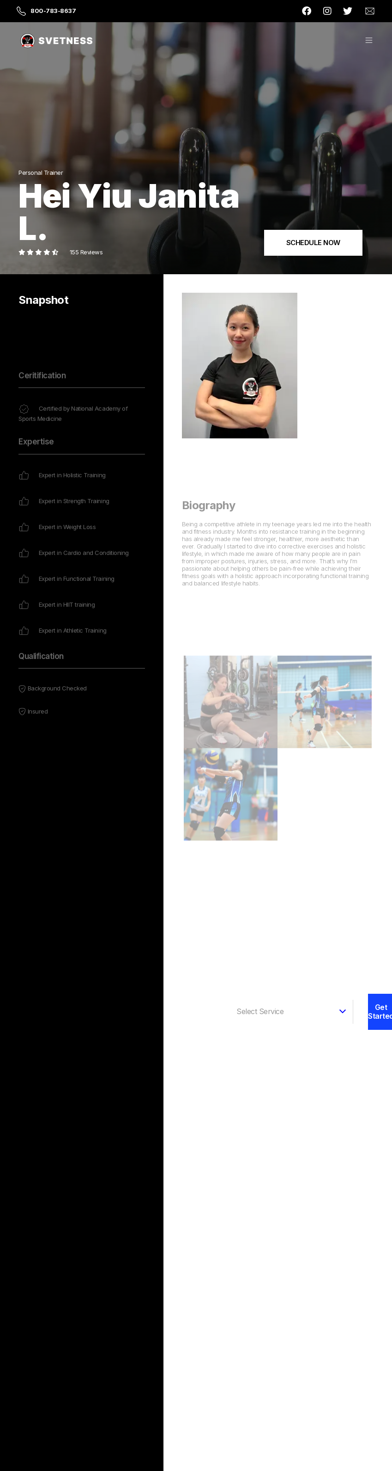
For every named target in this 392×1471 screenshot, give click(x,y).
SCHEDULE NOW (313, 242)
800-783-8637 (53, 10)
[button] (369, 41)
